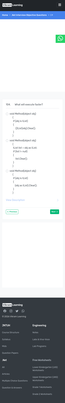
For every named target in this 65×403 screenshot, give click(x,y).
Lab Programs (39, 346)
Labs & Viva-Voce (41, 339)
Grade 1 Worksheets (42, 387)
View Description (32, 200)
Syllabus (6, 339)
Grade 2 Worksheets (42, 394)
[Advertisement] (32, 55)
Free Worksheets (42, 360)
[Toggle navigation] (59, 4)
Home (5, 15)
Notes (35, 332)
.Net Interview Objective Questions (29, 15)
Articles (6, 374)
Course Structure (10, 332)
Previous (12, 212)
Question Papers (10, 353)
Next (54, 212)
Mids (4, 346)
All (3, 367)
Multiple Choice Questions (15, 381)
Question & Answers (12, 388)
